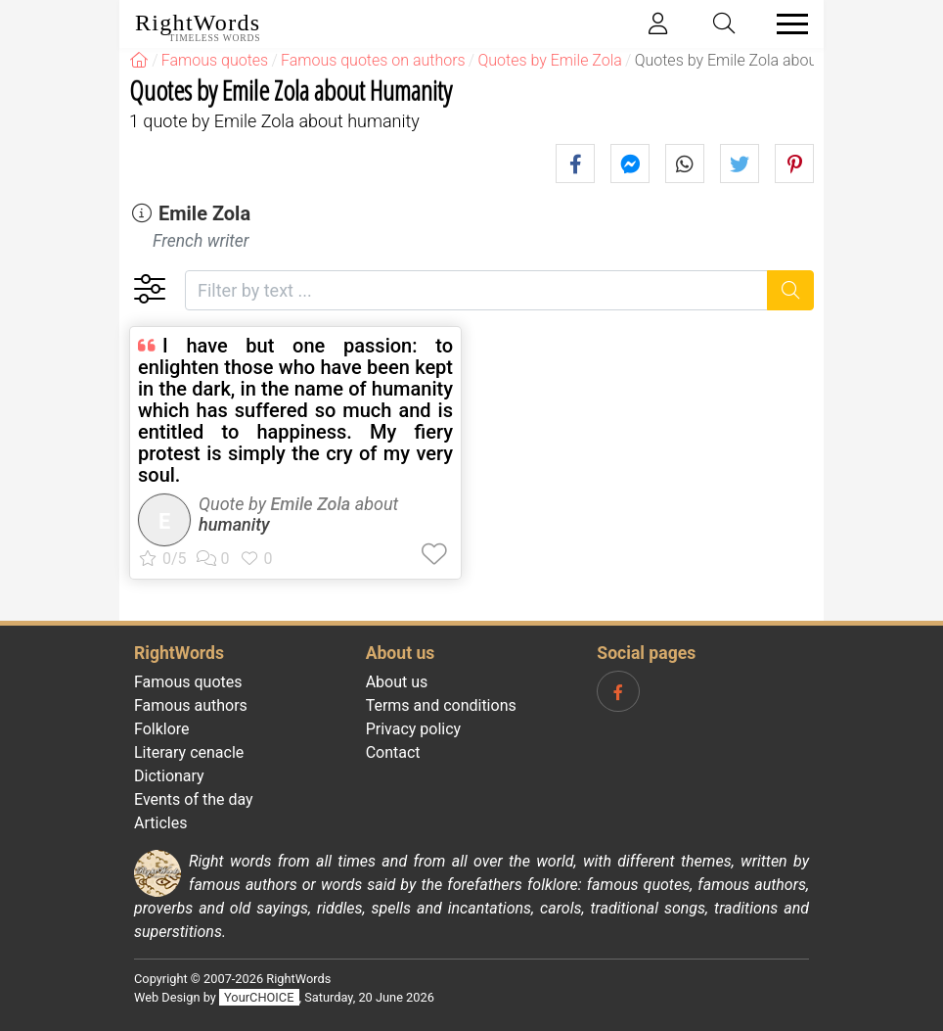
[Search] (791, 290)
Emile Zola (204, 213)
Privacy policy (414, 729)
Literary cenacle (189, 752)
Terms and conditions (441, 705)
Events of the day (193, 799)
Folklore (162, 729)
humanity (234, 524)
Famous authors (190, 705)
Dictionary (169, 776)
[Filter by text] (476, 290)
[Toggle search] (724, 24)
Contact (393, 752)
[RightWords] (139, 60)
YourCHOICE (258, 997)
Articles (160, 823)
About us (397, 682)
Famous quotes (188, 682)
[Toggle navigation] (786, 24)
